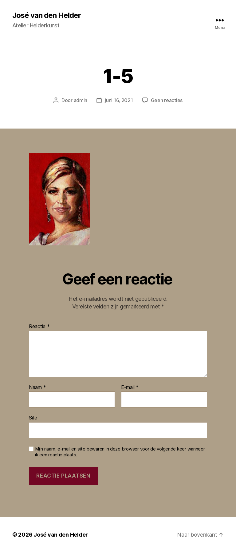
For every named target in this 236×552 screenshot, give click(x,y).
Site (33, 418)
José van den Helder (46, 15)
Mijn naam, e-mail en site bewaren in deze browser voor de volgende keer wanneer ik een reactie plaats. (120, 452)
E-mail (130, 387)
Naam (37, 387)
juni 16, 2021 (119, 100)
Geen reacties (167, 100)
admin (81, 100)
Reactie (39, 326)
